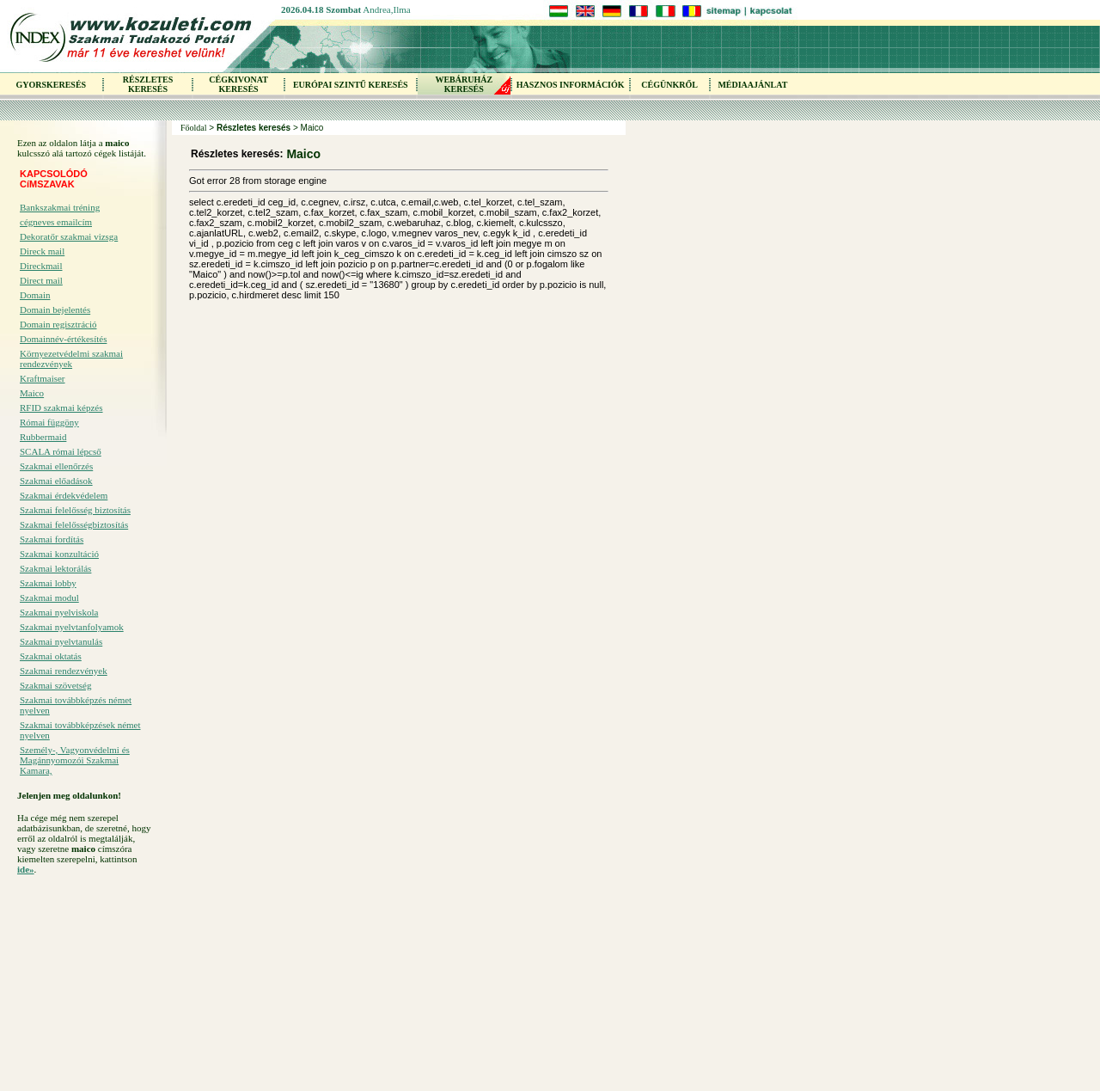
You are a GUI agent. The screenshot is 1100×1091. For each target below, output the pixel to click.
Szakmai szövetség (55, 685)
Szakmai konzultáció (59, 554)
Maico (32, 393)
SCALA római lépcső (60, 451)
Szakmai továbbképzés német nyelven (75, 705)
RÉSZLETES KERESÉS (148, 84)
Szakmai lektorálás (55, 568)
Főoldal (193, 127)
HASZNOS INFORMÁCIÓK (570, 84)
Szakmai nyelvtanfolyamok (72, 627)
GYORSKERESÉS (50, 84)
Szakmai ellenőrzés (56, 466)
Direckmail (41, 265)
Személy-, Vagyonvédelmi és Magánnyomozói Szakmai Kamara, (75, 760)
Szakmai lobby (48, 583)
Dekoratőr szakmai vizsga (69, 236)
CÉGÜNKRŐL (669, 84)
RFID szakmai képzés (61, 407)
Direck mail (42, 251)
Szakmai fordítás (51, 539)
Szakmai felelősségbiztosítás (74, 524)
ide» (25, 869)
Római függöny (49, 422)
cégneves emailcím (56, 222)
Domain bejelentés (55, 309)
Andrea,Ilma (386, 9)
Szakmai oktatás (51, 656)
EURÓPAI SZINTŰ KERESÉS (350, 84)
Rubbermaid (43, 437)
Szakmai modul (49, 597)
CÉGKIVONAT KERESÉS (238, 84)
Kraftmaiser (42, 378)
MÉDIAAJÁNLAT (752, 84)
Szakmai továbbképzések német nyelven (80, 730)
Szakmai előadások (56, 480)
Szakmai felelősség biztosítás (75, 510)
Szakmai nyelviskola (59, 612)
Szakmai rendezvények (63, 670)
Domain (35, 295)
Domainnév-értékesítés (63, 339)
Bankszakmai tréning (60, 207)
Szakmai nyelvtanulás (61, 641)
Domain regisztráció (58, 324)
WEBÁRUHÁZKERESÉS (463, 84)
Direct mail (41, 280)
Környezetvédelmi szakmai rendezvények (71, 358)
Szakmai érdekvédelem (63, 495)
